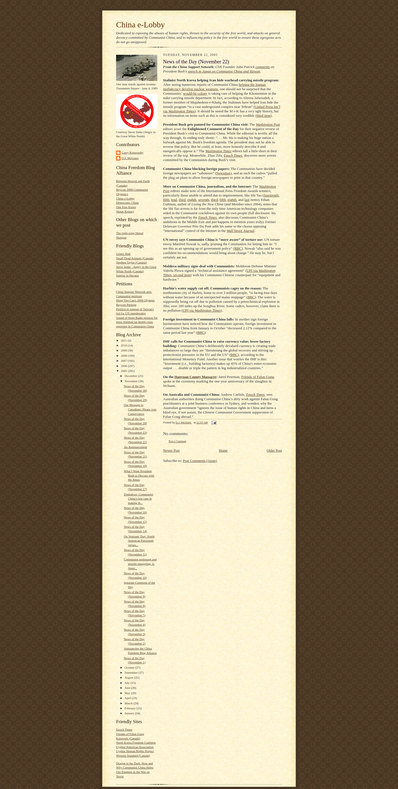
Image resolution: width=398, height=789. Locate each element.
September (132, 672)
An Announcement (135, 447)
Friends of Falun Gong (130, 734)
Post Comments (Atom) (200, 461)
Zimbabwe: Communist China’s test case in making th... (138, 499)
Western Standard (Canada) (133, 755)
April (128, 698)
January (130, 713)
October (130, 667)
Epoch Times (124, 729)
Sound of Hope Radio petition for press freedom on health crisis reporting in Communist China (137, 322)
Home (223, 450)
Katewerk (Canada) (128, 738)
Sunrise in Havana (127, 275)
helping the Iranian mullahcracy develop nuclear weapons (214, 86)
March (129, 703)
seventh (203, 200)
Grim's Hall (123, 253)
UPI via (202, 310)
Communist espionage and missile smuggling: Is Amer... (140, 564)
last (246, 200)
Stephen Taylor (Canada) (131, 262)
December (131, 375)
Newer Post (171, 450)
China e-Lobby (140, 24)
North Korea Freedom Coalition (136, 742)
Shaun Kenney (125, 211)
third (182, 200)
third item (263, 115)
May (128, 693)
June (128, 687)
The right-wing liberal (129, 233)
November (131, 381)
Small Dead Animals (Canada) (135, 258)
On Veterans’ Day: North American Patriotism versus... (139, 541)
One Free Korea (126, 207)
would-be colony (195, 93)
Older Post (274, 450)
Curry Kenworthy (132, 152)
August (129, 677)
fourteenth (271, 195)
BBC (238, 248)
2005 (124, 370)
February (131, 708)
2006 (124, 366)
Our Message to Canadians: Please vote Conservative (140, 409)
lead (174, 200)
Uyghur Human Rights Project (135, 751)
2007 (124, 360)
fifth (166, 200)
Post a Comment (177, 441)
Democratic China (127, 202)
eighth (192, 200)
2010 (124, 345)
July (127, 682)
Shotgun (121, 237)
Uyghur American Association (134, 747)
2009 (124, 350)
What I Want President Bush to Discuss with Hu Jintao (139, 475)
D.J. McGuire (130, 158)
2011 (124, 340)
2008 (124, 355)
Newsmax (223, 173)
